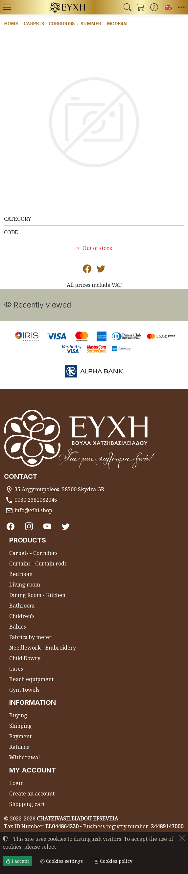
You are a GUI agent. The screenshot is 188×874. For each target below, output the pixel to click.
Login (16, 783)
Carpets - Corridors (49, 23)
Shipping (20, 725)
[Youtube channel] (47, 526)
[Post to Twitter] (101, 270)
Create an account (32, 793)
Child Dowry (24, 658)
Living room (24, 584)
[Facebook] (10, 526)
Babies (17, 626)
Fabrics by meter (30, 637)
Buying (18, 715)
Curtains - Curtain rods (38, 563)
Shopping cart (27, 804)
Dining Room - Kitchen (37, 595)
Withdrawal (24, 757)
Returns (19, 746)
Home (11, 23)
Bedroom (21, 574)
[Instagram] (29, 526)
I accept (17, 861)
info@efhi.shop (33, 510)
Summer (91, 23)
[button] (127, 7)
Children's (22, 616)
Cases (16, 668)
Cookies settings (61, 861)
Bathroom (22, 605)
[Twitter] (66, 526)
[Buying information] (154, 7)
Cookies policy (113, 861)
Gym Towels (24, 689)
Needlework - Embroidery (42, 647)
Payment (20, 736)
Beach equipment (31, 679)
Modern (117, 23)
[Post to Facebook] (87, 270)
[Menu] (7, 7)
